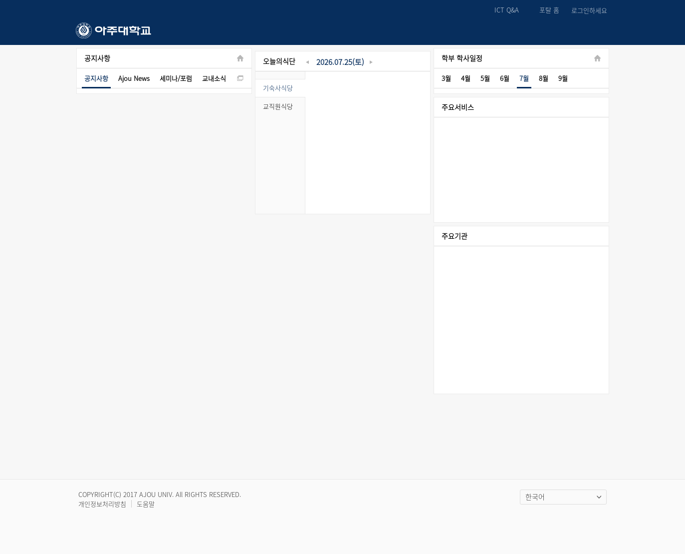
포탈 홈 (549, 10)
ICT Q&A (506, 10)
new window (240, 78)
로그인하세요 (589, 10)
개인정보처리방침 (102, 504)
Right (601, 247)
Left (441, 247)
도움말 (146, 504)
